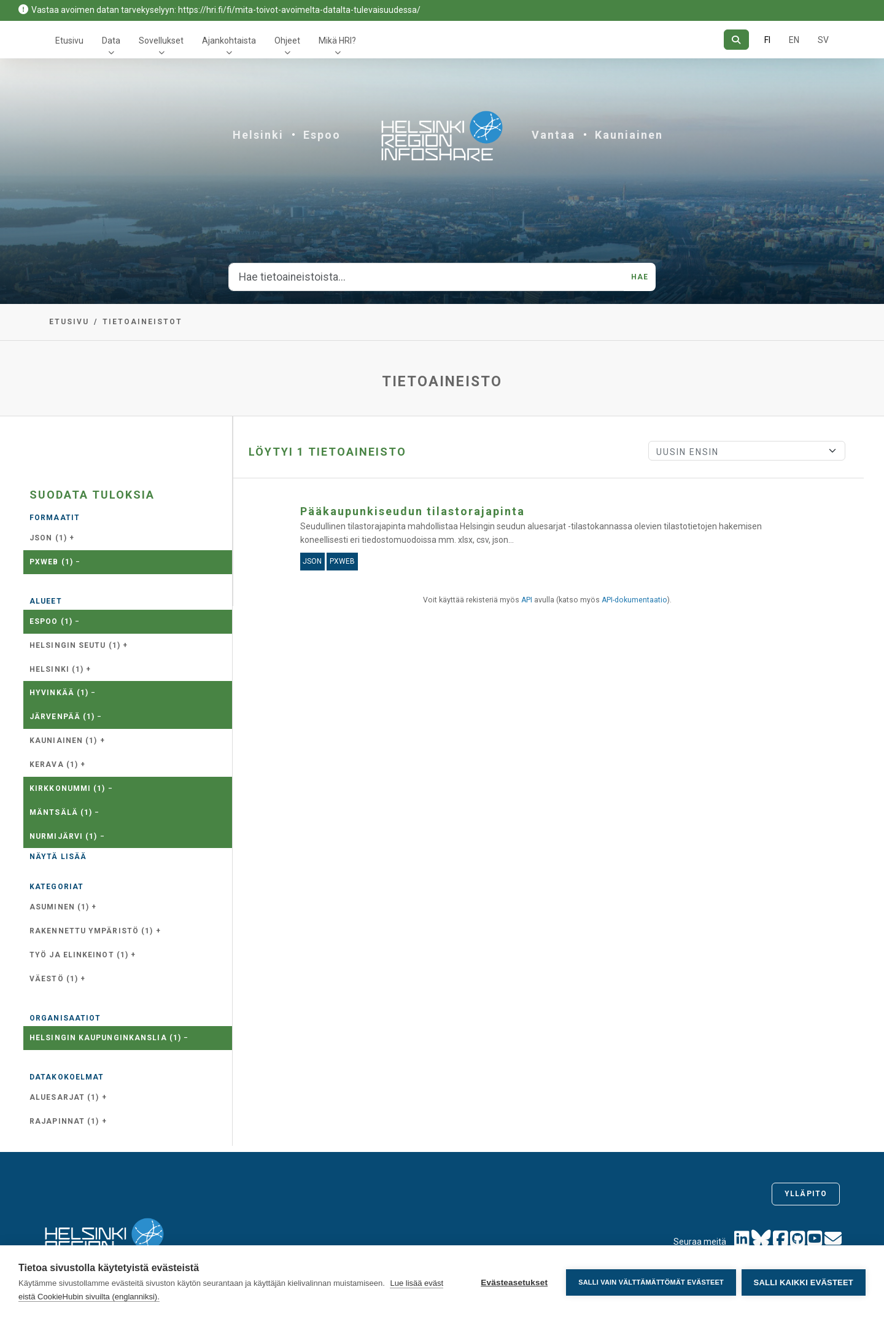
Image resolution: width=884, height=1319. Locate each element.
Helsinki (258, 134)
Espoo (322, 134)
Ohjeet (287, 40)
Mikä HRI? (337, 40)
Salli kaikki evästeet (803, 1282)
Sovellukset (161, 40)
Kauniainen (629, 134)
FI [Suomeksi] (767, 40)
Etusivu (69, 40)
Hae (639, 277)
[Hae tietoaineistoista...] (426, 277)
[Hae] (736, 39)
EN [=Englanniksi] (794, 40)
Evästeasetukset (513, 1282)
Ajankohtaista (229, 40)
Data (111, 40)
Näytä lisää (58, 856)
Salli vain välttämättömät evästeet (650, 1282)
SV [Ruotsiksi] (823, 40)
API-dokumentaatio (634, 600)
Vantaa (553, 134)
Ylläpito (806, 1193)
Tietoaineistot (142, 321)
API (526, 600)
